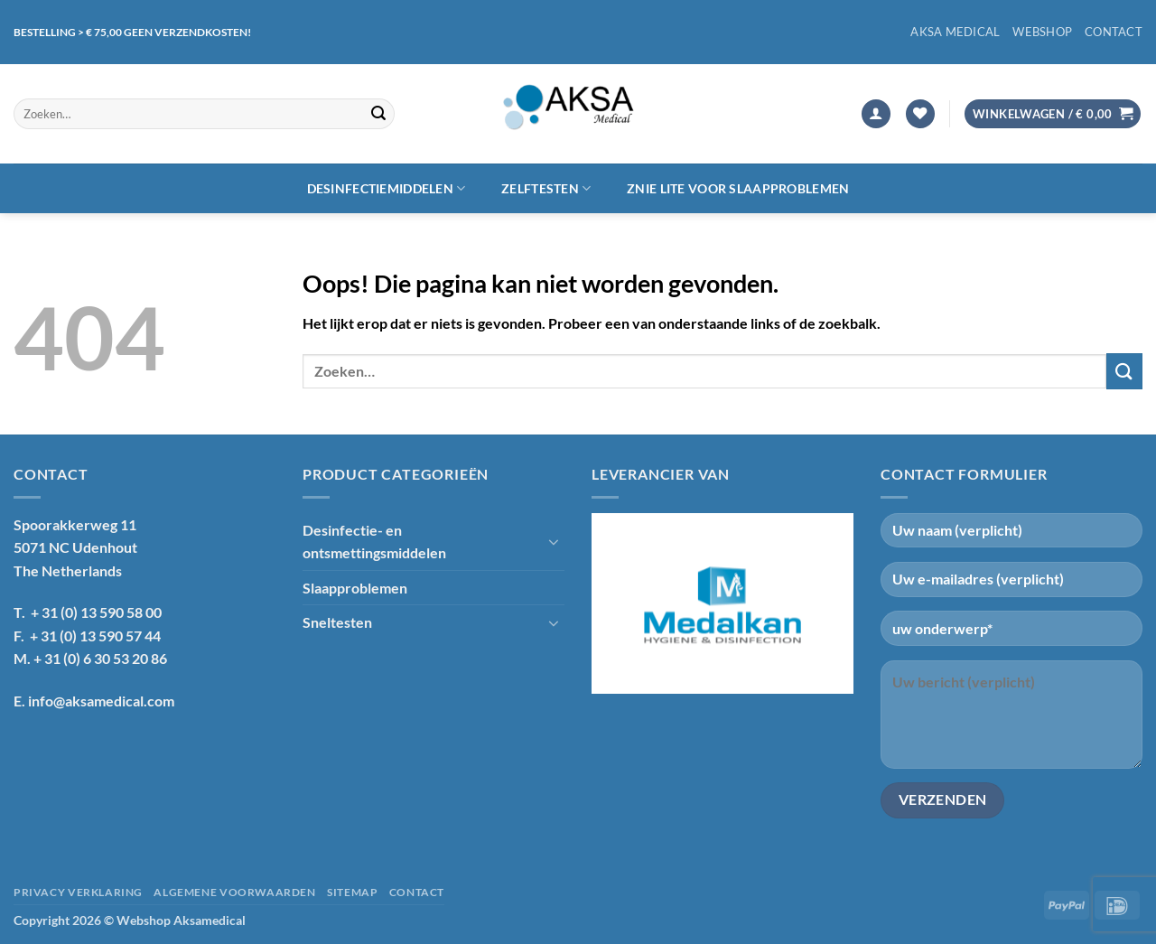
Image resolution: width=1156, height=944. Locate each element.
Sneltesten (337, 622)
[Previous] (613, 603)
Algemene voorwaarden (234, 892)
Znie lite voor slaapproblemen (738, 188)
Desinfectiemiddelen (386, 188)
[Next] (832, 603)
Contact (1113, 31)
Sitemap (352, 892)
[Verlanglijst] (920, 114)
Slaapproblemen (355, 587)
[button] (876, 114)
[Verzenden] (378, 113)
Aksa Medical (955, 31)
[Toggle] (553, 541)
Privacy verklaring (78, 892)
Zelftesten (546, 188)
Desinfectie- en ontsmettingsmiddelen (374, 541)
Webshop (1042, 31)
